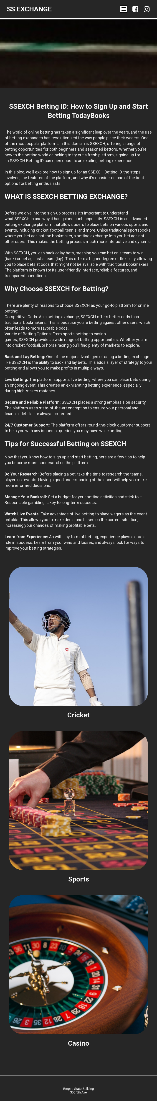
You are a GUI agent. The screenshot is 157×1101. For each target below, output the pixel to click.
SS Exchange (29, 9)
